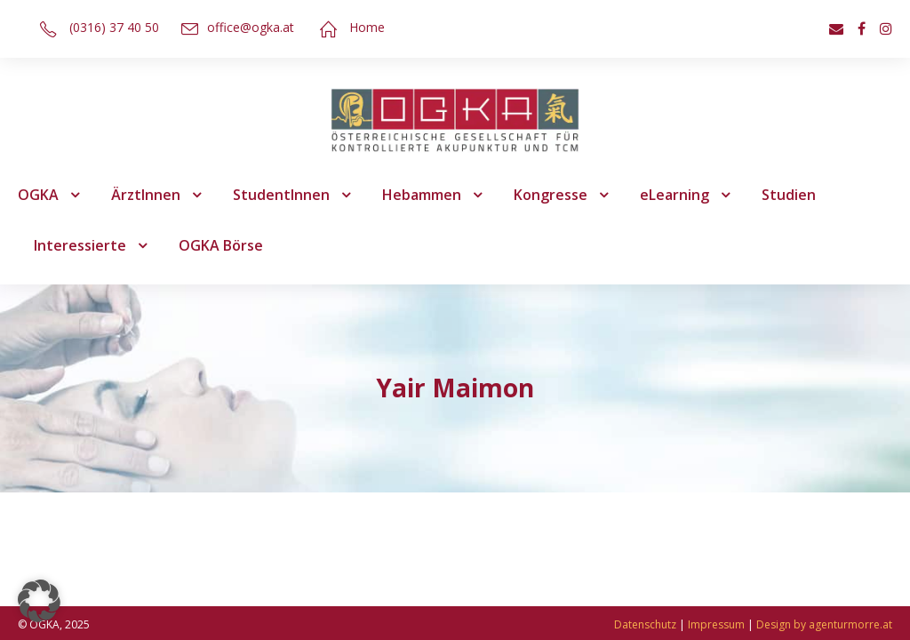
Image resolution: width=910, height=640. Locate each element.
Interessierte (80, 245)
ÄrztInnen (145, 194)
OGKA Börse (221, 245)
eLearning (674, 194)
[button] (39, 601)
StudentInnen (281, 194)
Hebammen (421, 194)
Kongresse (550, 194)
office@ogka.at (250, 27)
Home (367, 27)
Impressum (716, 624)
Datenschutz (645, 624)
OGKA (38, 194)
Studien (789, 194)
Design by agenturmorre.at (824, 624)
